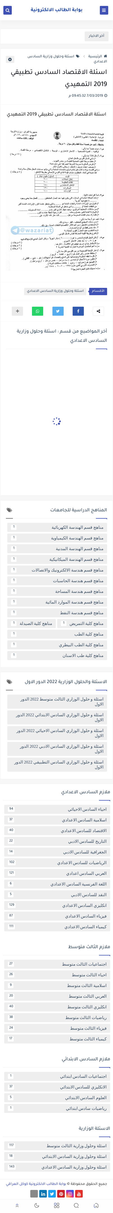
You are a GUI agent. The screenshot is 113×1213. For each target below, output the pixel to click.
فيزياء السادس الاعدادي (57, 916)
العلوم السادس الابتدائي (57, 1097)
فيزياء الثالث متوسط (57, 1028)
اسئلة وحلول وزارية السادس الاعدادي (55, 291)
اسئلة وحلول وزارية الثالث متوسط (57, 1145)
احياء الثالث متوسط (57, 974)
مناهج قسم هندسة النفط (57, 612)
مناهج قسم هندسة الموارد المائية (57, 602)
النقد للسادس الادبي (57, 894)
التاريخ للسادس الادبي (57, 841)
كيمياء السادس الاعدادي (57, 926)
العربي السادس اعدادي (57, 873)
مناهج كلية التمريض (82, 623)
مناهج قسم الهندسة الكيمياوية (57, 538)
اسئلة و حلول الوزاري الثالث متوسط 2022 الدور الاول (61, 701)
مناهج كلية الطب (57, 634)
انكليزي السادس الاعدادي (57, 905)
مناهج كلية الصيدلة (31, 623)
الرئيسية (97, 57)
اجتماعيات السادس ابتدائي (57, 1076)
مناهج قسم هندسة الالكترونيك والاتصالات (57, 570)
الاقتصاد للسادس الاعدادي (57, 830)
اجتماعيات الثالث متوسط (57, 964)
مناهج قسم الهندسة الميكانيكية (57, 559)
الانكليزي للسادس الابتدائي (57, 1087)
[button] (78, 311)
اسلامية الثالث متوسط (57, 985)
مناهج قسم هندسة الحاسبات (57, 580)
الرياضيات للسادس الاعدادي (57, 862)
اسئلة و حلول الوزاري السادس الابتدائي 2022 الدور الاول (59, 717)
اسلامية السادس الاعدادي (57, 820)
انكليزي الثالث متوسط (57, 1006)
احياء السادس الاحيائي (57, 809)
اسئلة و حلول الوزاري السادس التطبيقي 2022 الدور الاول (58, 764)
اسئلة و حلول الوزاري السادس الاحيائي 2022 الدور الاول (60, 733)
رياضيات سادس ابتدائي (57, 1108)
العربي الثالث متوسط (57, 996)
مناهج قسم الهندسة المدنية (57, 548)
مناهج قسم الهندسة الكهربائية (57, 527)
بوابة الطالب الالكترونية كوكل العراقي (36, 1184)
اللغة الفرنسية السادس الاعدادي (57, 884)
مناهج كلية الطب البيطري (57, 644)
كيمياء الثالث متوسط (57, 1039)
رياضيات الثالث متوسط (57, 1017)
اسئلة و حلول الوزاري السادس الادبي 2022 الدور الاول (61, 749)
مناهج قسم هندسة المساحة (57, 591)
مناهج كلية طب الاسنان (57, 655)
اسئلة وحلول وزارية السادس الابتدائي (57, 1156)
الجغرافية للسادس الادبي (57, 852)
